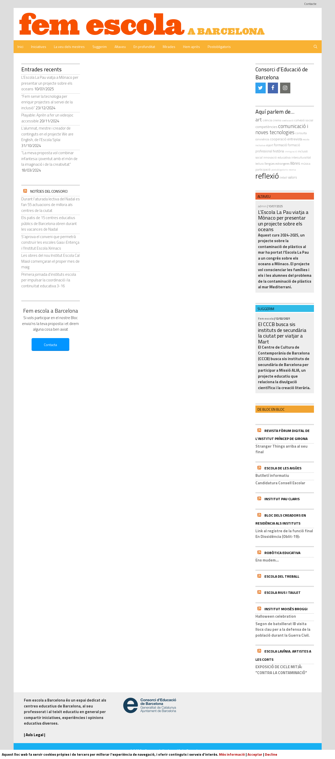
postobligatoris (279, 170)
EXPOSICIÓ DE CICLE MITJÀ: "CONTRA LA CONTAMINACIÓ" (281, 670)
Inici (20, 46)
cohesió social (303, 120)
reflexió (267, 176)
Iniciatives (38, 46)
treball (283, 177)
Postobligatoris (219, 46)
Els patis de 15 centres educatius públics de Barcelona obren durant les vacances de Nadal (49, 223)
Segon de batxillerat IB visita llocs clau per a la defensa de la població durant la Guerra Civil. (282, 629)
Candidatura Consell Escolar (280, 483)
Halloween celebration (275, 616)
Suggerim (99, 46)
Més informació (232, 754)
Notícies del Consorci (49, 191)
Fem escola (265, 318)
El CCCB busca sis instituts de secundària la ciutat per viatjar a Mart (282, 333)
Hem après (191, 46)
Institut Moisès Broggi (286, 609)
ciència (267, 120)
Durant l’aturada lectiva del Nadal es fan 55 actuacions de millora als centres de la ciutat (50, 204)
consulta (301, 133)
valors (292, 177)
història (278, 151)
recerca (292, 170)
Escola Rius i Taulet (282, 592)
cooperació (278, 139)
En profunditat (144, 46)
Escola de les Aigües (282, 468)
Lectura (259, 163)
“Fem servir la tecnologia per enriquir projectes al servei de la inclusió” (47, 102)
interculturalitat (301, 157)
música (305, 163)
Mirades (169, 46)
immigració (291, 151)
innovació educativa (277, 157)
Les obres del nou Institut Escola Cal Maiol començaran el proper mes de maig (50, 261)
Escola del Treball (281, 576)
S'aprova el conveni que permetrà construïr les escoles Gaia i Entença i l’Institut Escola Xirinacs (50, 242)
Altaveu (120, 46)
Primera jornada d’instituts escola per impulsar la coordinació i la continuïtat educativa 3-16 (48, 280)
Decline (271, 754)
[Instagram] (285, 88)
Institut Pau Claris (282, 498)
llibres (295, 163)
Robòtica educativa (282, 552)
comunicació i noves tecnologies (281, 129)
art (258, 119)
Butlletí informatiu (272, 475)
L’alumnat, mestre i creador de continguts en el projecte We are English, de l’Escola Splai (47, 134)
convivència (262, 139)
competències (266, 126)
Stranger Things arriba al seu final (281, 449)
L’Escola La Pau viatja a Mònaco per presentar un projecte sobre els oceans (49, 83)
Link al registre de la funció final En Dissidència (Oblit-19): (284, 534)
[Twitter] (260, 88)
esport (269, 145)
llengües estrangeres (277, 163)
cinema (277, 120)
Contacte (310, 3)
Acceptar (254, 754)
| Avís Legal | (34, 735)
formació (280, 144)
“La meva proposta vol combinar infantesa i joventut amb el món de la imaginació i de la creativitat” (49, 158)
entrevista (294, 139)
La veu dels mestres (69, 46)
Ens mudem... (267, 560)
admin (262, 206)
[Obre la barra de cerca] (315, 46)
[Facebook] (273, 88)
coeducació (287, 120)
